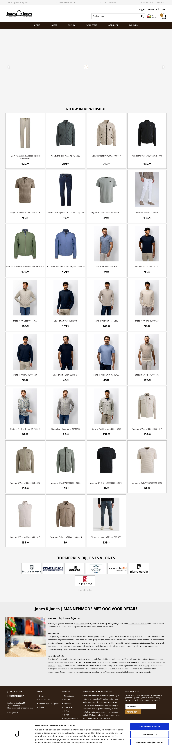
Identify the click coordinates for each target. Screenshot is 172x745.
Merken (133, 25)
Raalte (149, 662)
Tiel (153, 662)
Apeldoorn (59, 662)
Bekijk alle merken (85, 590)
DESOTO (67, 703)
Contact (163, 9)
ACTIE (37, 25)
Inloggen (141, 9)
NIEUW (71, 25)
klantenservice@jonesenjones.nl (20, 708)
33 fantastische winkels (137, 623)
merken (100, 643)
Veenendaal (160, 662)
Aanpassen (150, 724)
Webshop (113, 25)
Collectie (91, 25)
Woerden (51, 665)
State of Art (52, 646)
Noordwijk (141, 662)
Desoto (73, 646)
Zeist (60, 665)
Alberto (67, 700)
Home (54, 25)
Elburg (107, 662)
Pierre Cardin (63, 646)
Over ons (42, 696)
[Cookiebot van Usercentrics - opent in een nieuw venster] (17, 740)
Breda (66, 662)
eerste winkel (81, 623)
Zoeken (142, 16)
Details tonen (41, 740)
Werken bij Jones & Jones (49, 703)
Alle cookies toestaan (149, 716)
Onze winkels (44, 700)
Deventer (100, 662)
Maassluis (122, 662)
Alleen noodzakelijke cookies (150, 732)
